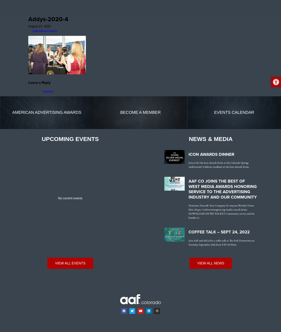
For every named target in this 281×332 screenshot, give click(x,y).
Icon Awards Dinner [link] (211, 154)
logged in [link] (48, 91)
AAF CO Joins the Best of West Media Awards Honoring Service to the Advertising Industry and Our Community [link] (223, 189)
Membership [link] (209, 8)
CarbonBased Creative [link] (44, 31)
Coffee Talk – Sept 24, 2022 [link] (219, 232)
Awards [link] (176, 8)
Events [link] (239, 8)
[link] (22, 17)
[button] (264, 15)
